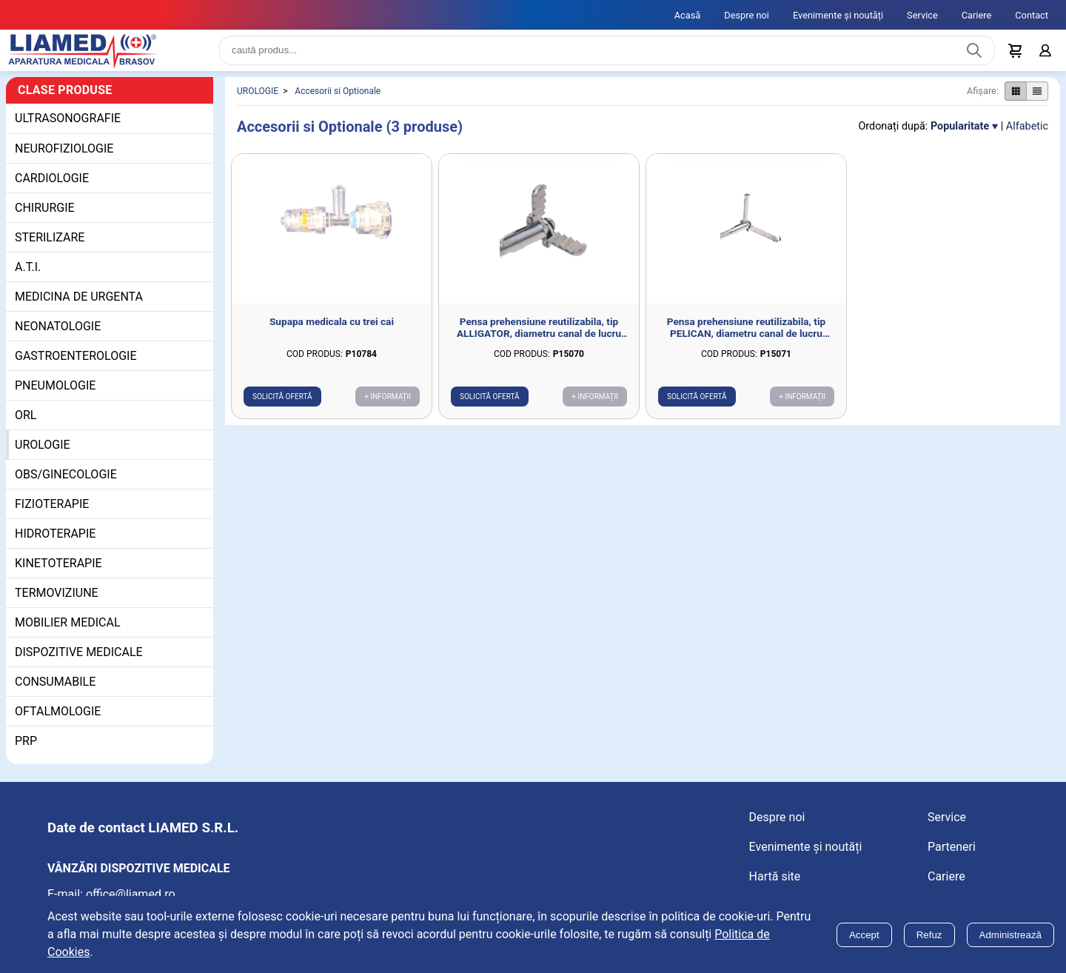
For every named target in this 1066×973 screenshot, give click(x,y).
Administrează (1010, 934)
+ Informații (387, 408)
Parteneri (952, 859)
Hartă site (775, 888)
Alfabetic (1027, 138)
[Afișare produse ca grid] (1015, 103)
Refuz (929, 934)
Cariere (977, 15)
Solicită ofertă (282, 408)
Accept (864, 934)
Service (922, 15)
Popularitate (960, 138)
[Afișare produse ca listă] (1037, 103)
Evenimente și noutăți (838, 15)
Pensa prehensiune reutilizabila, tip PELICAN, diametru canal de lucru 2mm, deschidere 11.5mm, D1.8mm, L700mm (746, 339)
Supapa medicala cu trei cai (331, 333)
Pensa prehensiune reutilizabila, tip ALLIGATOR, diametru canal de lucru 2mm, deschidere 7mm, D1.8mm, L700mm (539, 339)
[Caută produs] (974, 56)
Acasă (687, 15)
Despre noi (746, 15)
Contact (1031, 15)
